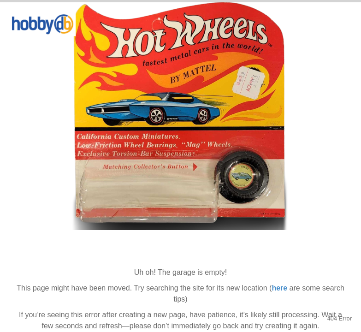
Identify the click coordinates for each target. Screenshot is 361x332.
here (279, 288)
